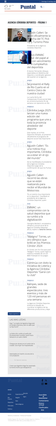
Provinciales (30, 107)
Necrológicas (19, 404)
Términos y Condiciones (13, 415)
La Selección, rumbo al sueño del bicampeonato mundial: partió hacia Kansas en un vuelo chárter (21, 335)
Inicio (9, 394)
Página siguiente (13, 314)
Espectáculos (19, 394)
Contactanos (44, 401)
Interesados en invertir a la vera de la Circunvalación (22, 355)
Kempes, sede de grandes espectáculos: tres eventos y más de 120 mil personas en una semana (39, 291)
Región (17, 397)
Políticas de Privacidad (25, 415)
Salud (28, 51)
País (16, 401)
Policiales (10, 406)
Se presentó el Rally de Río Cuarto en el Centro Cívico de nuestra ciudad (38, 88)
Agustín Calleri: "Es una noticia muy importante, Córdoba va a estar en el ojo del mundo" (39, 152)
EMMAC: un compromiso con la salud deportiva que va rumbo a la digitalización (38, 213)
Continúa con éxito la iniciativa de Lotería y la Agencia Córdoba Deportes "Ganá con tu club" (39, 269)
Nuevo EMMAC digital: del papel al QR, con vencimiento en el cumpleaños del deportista (39, 61)
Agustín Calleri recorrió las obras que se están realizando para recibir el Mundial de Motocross (39, 182)
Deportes (29, 80)
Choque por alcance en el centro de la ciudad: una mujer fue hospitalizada (22, 344)
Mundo (25, 393)
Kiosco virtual (41, 404)
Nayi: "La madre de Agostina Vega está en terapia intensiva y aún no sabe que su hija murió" (22, 325)
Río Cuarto (30, 29)
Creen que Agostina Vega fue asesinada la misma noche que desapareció (22, 366)
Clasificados (43, 407)
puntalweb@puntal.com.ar (29, 420)
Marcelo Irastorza (21, 360)
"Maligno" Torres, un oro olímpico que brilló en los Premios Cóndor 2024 (39, 241)
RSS (42, 410)
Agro (24, 397)
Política (10, 409)
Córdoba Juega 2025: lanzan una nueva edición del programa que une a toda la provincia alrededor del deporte (39, 119)
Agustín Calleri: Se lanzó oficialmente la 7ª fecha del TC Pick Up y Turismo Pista (39, 37)
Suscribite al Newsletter (43, 396)
